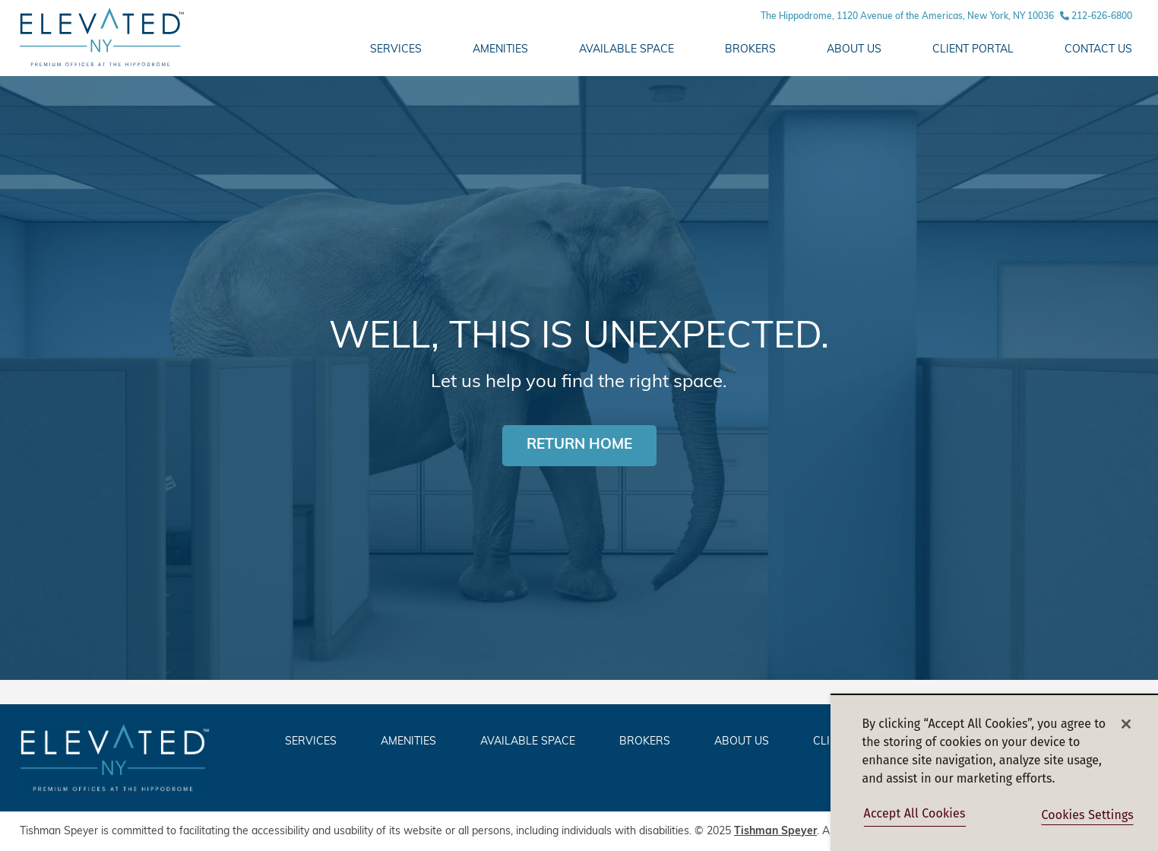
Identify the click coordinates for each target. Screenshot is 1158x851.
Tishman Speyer (775, 831)
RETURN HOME (579, 445)
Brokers (750, 50)
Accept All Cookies (915, 813)
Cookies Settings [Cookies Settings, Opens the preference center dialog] (1087, 815)
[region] (994, 772)
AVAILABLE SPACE (626, 50)
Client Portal (973, 50)
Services (396, 50)
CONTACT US (1098, 50)
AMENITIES (500, 50)
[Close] (1126, 724)
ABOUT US (854, 50)
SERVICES (311, 742)
